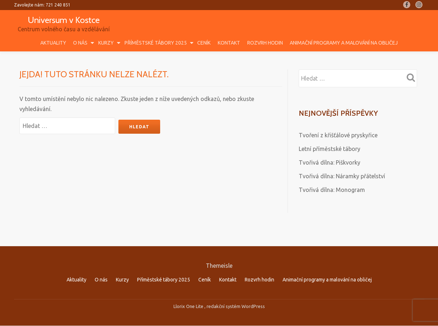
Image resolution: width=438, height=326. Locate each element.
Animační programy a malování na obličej (344, 43)
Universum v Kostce (64, 20)
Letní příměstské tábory (329, 149)
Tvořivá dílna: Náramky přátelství (342, 176)
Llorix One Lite (188, 291)
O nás (80, 43)
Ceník (204, 43)
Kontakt (229, 43)
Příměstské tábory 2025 (156, 43)
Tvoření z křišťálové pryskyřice (338, 135)
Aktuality (53, 43)
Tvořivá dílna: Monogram (332, 190)
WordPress (253, 291)
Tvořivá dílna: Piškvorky (329, 162)
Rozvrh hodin (265, 43)
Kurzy (106, 43)
